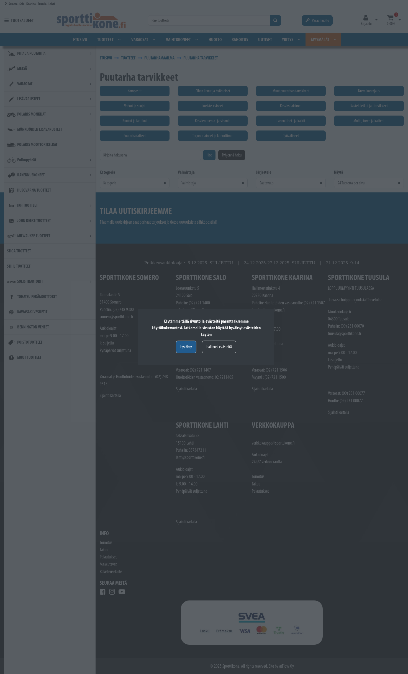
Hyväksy (186, 346)
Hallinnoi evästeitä (219, 346)
